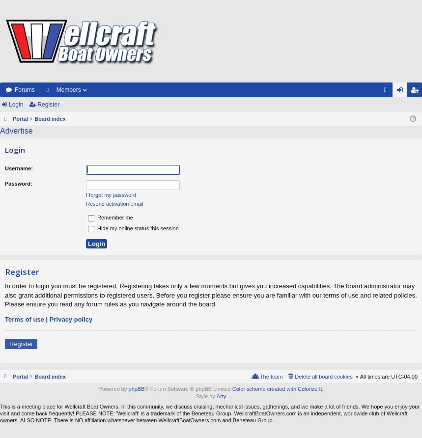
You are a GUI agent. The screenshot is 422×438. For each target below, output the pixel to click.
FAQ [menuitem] (388, 91)
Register (48, 104)
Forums (25, 89)
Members (68, 89)
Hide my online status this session (133, 228)
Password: (18, 184)
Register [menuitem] (417, 91)
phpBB (137, 389)
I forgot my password (111, 195)
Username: (19, 168)
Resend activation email (114, 204)
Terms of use (24, 319)
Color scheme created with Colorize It (277, 389)
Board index (50, 377)
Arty (221, 396)
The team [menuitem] (271, 377)
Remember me (110, 217)
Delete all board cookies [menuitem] (323, 377)
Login (16, 104)
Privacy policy (71, 319)
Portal (20, 119)
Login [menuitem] (402, 91)
